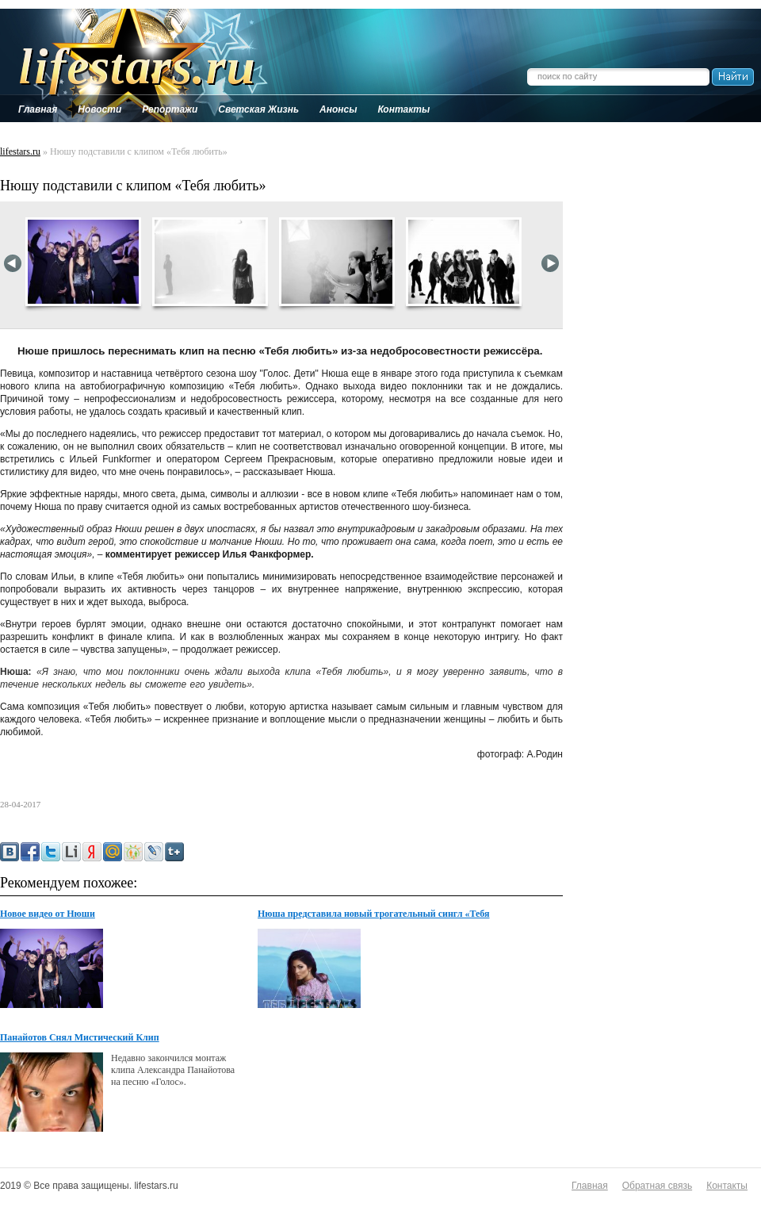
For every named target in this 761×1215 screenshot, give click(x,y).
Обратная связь (657, 1185)
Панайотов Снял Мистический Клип (79, 1037)
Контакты (727, 1185)
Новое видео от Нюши (47, 913)
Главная (590, 1185)
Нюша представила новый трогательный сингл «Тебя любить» (373, 914)
